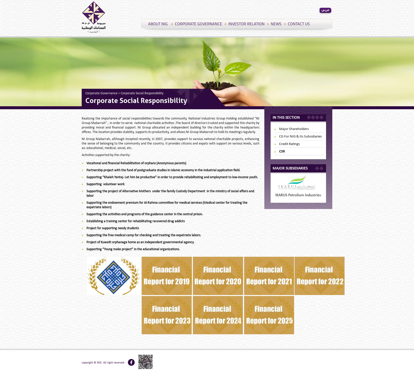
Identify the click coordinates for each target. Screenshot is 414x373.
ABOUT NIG (158, 24)
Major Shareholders (294, 129)
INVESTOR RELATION (246, 24)
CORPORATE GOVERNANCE (198, 24)
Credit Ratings (289, 144)
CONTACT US (299, 24)
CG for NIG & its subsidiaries (300, 136)
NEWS (276, 24)
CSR (282, 152)
